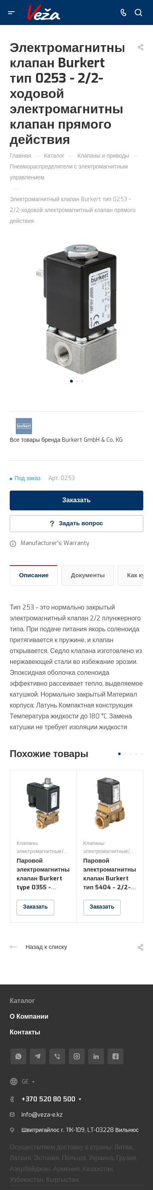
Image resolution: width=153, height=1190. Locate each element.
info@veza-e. (39, 1115)
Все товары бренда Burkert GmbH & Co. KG (66, 440)
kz (60, 1115)
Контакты (25, 1032)
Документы (88, 575)
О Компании (29, 1016)
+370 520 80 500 (48, 1099)
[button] (71, 381)
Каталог (22, 1001)
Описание (34, 575)
